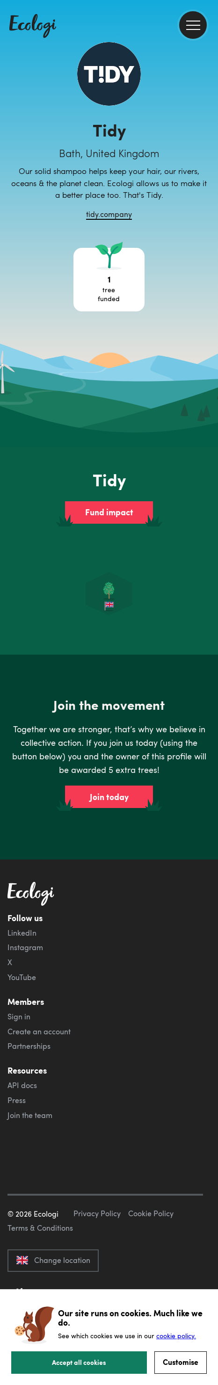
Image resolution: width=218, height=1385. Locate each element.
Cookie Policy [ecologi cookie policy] (151, 1213)
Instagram (25, 947)
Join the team (29, 1115)
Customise (180, 1361)
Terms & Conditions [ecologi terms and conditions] (40, 1228)
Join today (109, 797)
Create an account (39, 1031)
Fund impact (109, 512)
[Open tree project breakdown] (109, 279)
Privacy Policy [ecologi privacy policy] (97, 1213)
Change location (53, 1260)
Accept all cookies (79, 1362)
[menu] (193, 25)
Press (16, 1100)
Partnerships (29, 1046)
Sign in (18, 1016)
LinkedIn (21, 933)
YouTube (21, 977)
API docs (22, 1085)
